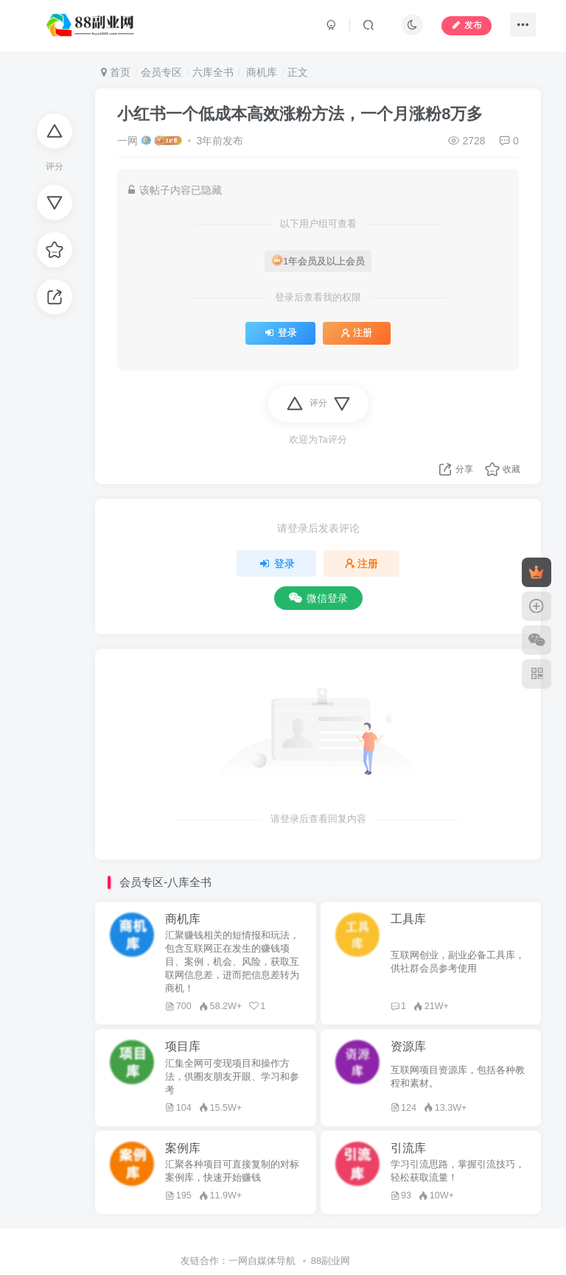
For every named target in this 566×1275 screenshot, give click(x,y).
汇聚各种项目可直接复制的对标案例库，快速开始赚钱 (232, 1171)
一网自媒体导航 (262, 1260)
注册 (356, 333)
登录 (280, 333)
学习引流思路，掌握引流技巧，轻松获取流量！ (458, 1171)
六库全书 (213, 72)
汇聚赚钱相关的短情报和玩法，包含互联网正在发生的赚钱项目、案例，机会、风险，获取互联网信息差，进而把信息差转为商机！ (232, 962)
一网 (127, 141)
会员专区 (161, 72)
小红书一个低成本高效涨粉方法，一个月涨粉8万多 (300, 114)
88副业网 (330, 1260)
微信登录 (318, 598)
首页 (115, 72)
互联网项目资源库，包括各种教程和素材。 (458, 1077)
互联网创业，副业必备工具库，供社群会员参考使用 (458, 962)
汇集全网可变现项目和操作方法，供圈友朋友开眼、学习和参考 (232, 1076)
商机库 (260, 72)
